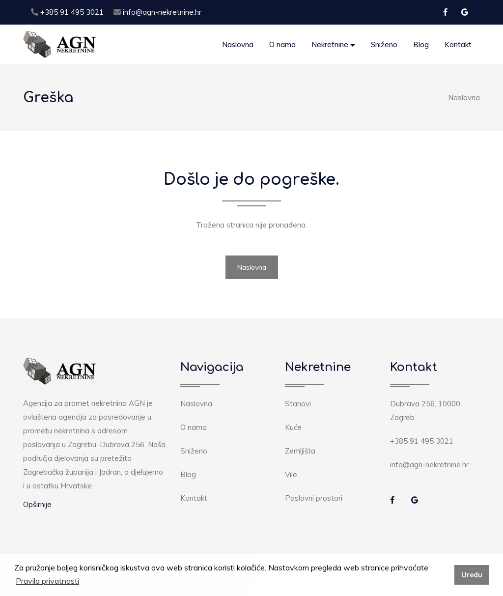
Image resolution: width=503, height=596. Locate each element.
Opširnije (37, 504)
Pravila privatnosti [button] (47, 581)
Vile (291, 474)
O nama (282, 44)
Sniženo (384, 44)
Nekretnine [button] (329, 44)
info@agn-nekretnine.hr (157, 12)
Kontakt (458, 44)
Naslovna (237, 44)
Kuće (293, 427)
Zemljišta (300, 450)
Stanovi (298, 403)
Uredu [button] (471, 574)
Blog (421, 44)
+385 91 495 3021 (67, 12)
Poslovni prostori (313, 498)
